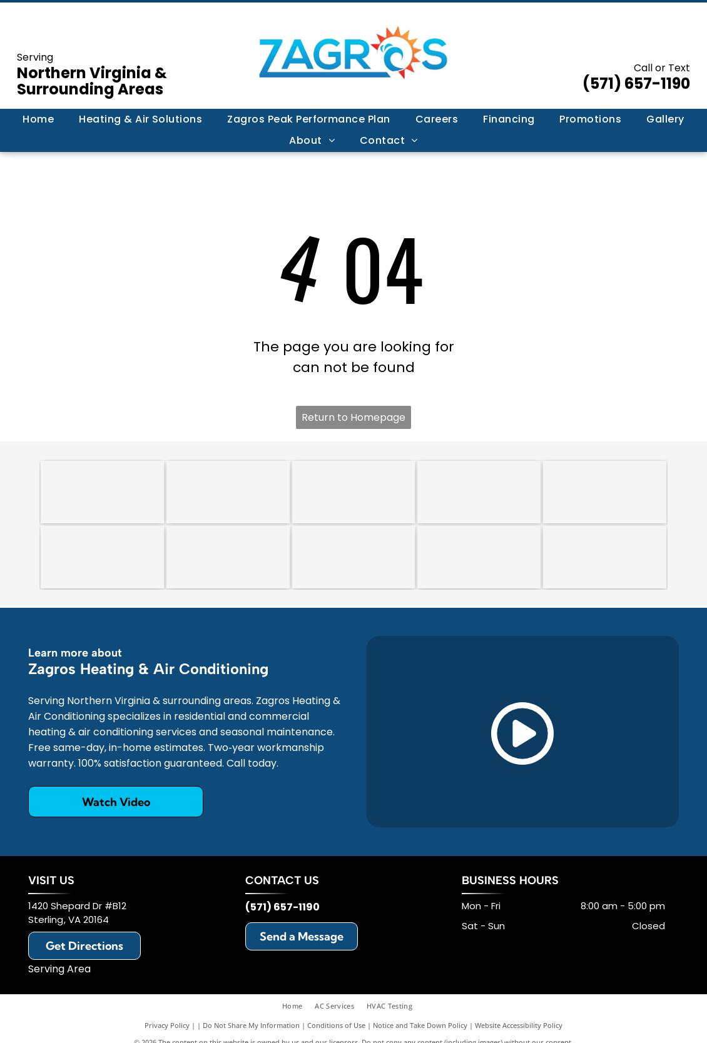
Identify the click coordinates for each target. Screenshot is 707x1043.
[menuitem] (38, 119)
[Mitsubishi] (604, 557)
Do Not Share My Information (251, 1025)
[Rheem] (353, 557)
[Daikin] (102, 557)
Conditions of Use (336, 1025)
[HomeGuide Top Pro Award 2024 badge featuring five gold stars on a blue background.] (102, 492)
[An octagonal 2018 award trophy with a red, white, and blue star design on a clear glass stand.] (228, 492)
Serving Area (59, 969)
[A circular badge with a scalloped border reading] (353, 492)
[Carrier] (479, 492)
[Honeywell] (479, 557)
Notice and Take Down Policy (420, 1025)
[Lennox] (228, 557)
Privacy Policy (167, 1025)
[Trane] (604, 492)
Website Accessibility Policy (518, 1025)
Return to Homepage (353, 417)
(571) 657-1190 (636, 83)
